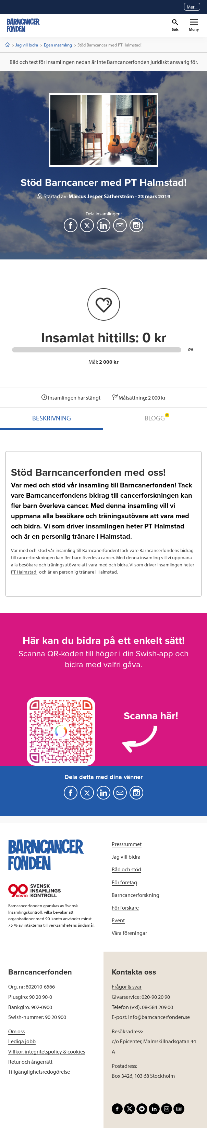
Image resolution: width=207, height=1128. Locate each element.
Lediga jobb (22, 1041)
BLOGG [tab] (157, 417)
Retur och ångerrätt (30, 1061)
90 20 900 (55, 1016)
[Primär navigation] (193, 25)
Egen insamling (58, 45)
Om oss (16, 1031)
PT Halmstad (24, 572)
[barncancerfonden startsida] (23, 25)
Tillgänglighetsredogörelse (39, 1071)
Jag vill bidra (26, 45)
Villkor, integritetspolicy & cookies (46, 1051)
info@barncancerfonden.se (159, 1016)
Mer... (192, 7)
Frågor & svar (127, 986)
